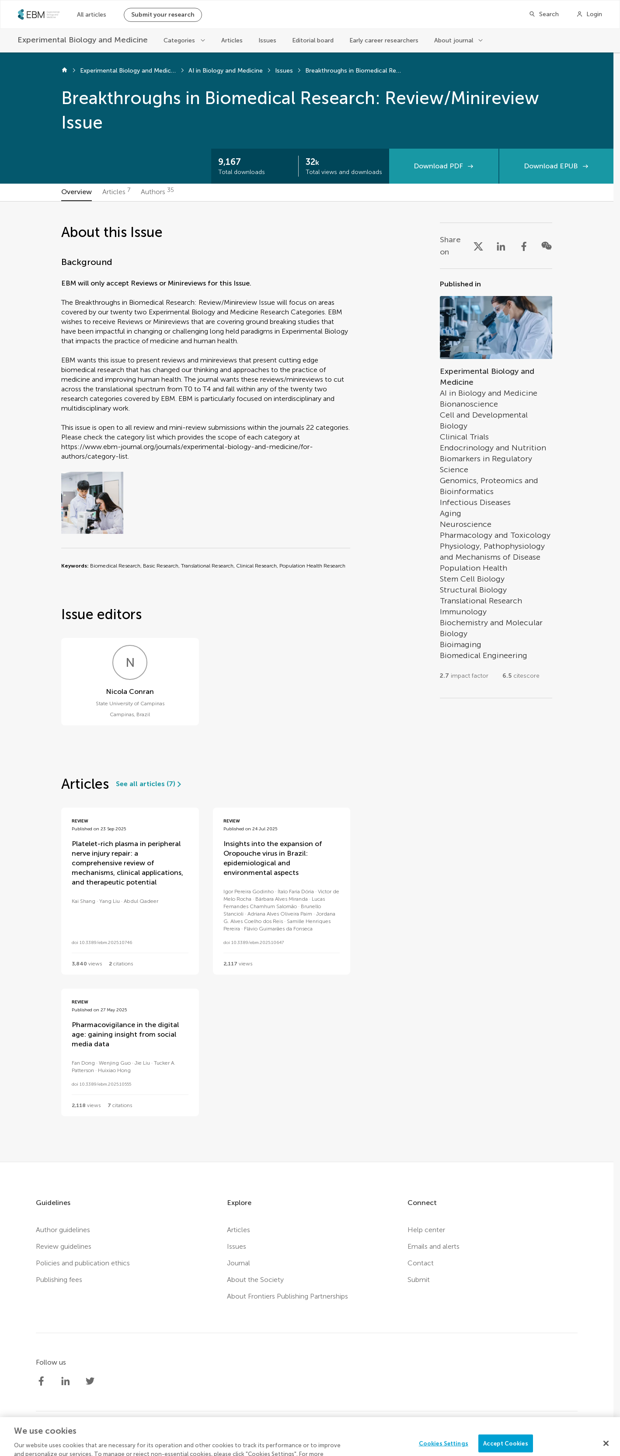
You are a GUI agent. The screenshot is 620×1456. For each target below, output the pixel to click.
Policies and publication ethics (83, 1263)
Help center (426, 1230)
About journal (453, 40)
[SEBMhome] (38, 14)
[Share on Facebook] (524, 245)
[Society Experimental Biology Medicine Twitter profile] (90, 1381)
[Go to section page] (496, 483)
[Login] (589, 14)
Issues (267, 40)
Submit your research (163, 14)
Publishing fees (59, 1279)
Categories (179, 40)
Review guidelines (63, 1246)
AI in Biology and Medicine (225, 70)
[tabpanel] (306, 682)
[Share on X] (478, 245)
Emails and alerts (434, 1246)
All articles (91, 14)
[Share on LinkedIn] (501, 245)
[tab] (76, 192)
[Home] (64, 70)
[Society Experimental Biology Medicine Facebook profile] (41, 1381)
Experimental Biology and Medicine (128, 70)
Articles (232, 40)
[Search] (544, 14)
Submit (419, 1279)
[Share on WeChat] (546, 245)
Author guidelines (63, 1230)
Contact (421, 1263)
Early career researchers (383, 40)
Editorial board (313, 40)
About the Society (255, 1279)
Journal (238, 1263)
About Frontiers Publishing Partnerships (287, 1296)
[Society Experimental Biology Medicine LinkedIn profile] (65, 1381)
